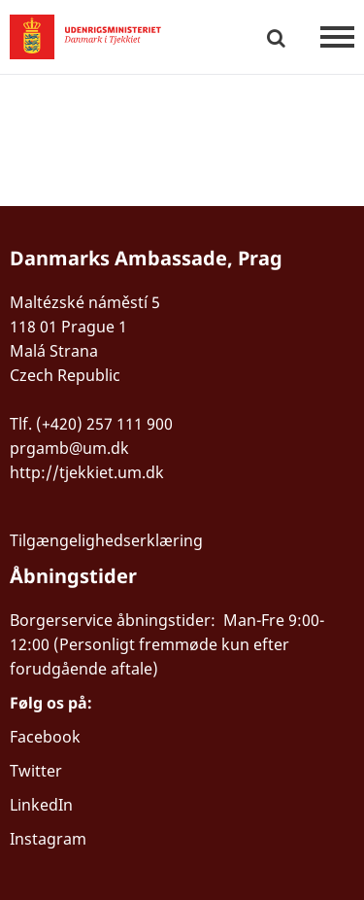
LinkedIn (41, 804)
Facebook (45, 736)
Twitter (36, 770)
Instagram (48, 838)
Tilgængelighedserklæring (106, 540)
